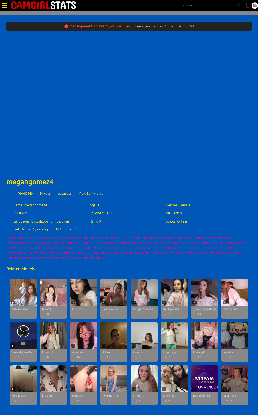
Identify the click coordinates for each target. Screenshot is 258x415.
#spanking (40, 252)
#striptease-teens (221, 252)
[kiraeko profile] (144, 342)
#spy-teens (114, 252)
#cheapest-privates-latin (50, 242)
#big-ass (64, 237)
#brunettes (184, 237)
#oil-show (139, 247)
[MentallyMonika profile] (23, 342)
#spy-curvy (84, 252)
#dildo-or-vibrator (201, 242)
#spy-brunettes (66, 252)
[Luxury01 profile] (204, 342)
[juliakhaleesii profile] (204, 385)
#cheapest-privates (21, 242)
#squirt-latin (141, 252)
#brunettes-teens (205, 237)
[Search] (227, 5)
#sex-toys (194, 247)
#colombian (110, 242)
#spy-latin (99, 252)
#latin (87, 247)
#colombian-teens (131, 242)
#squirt (127, 252)
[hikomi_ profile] (53, 299)
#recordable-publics (173, 247)
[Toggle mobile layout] (248, 5)
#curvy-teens (179, 242)
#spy (52, 252)
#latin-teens (101, 247)
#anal (21, 237)
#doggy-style (32, 247)
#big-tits (116, 237)
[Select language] (255, 5)
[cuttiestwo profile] (234, 299)
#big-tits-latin (132, 237)
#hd (79, 247)
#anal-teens (49, 237)
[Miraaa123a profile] (23, 385)
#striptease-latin (197, 252)
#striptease (177, 252)
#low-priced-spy (121, 247)
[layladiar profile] (234, 342)
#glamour (69, 247)
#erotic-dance (52, 247)
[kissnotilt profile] (53, 342)
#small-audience (225, 247)
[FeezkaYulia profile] (113, 299)
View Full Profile (91, 193)
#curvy (148, 242)
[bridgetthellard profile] (144, 299)
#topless (14, 257)
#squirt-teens (160, 252)
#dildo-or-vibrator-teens (230, 242)
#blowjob (169, 237)
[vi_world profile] (144, 385)
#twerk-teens (99, 257)
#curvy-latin (162, 242)
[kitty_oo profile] (53, 385)
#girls (12, 237)
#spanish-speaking (20, 252)
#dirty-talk (15, 247)
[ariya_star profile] (83, 342)
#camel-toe (225, 237)
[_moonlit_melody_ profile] (204, 299)
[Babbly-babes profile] (174, 299)
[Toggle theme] (238, 5)
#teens (238, 252)
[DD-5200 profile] (83, 299)
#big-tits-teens (152, 237)
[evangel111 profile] (113, 385)
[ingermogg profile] (174, 342)
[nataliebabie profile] (23, 299)
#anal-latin (33, 237)
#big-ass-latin (80, 237)
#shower (207, 247)
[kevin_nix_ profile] (234, 385)
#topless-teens (50, 257)
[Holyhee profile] (83, 385)
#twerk (66, 257)
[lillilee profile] (113, 342)
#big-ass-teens (100, 237)
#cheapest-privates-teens (84, 242)
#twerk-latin (80, 257)
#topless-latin (30, 257)
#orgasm (152, 247)
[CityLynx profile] (174, 385)
